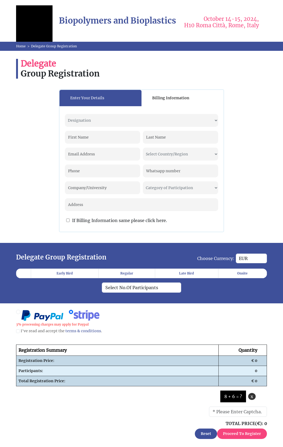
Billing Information (170, 97)
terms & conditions (83, 330)
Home (21, 46)
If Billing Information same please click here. (116, 220)
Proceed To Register (242, 433)
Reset (206, 433)
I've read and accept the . (59, 330)
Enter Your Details (87, 97)
